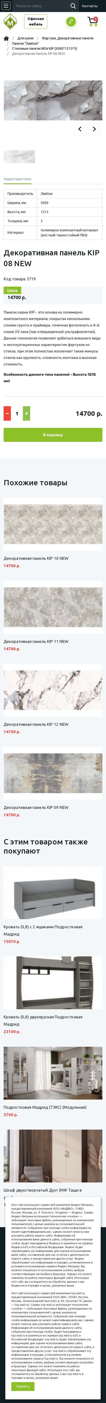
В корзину (53, 434)
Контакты (90, 6)
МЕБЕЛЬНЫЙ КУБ (14, 21)
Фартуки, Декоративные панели (67, 38)
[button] (80, 129)
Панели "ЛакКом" (25, 43)
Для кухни (25, 38)
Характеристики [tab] (17, 179)
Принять (23, 1386)
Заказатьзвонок (71, 21)
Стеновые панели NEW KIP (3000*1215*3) (44, 48)
